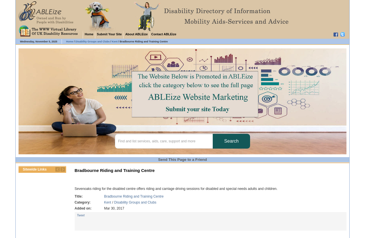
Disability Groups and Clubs (135, 202)
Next (63, 169)
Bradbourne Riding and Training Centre (134, 196)
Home (89, 34)
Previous (57, 169)
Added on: (83, 208)
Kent (107, 202)
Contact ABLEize (163, 34)
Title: (79, 196)
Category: (83, 202)
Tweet (81, 215)
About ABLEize (136, 34)
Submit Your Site (109, 34)
